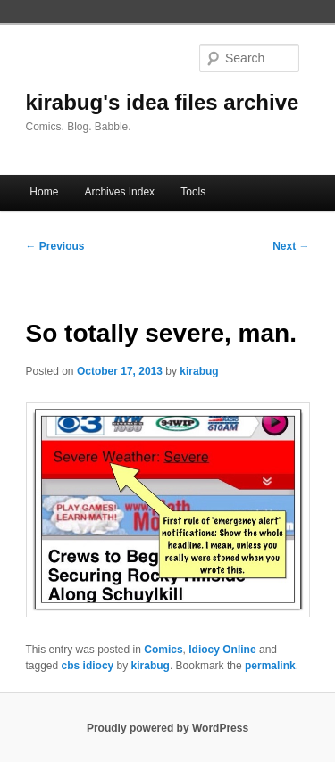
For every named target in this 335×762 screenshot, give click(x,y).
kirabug (199, 371)
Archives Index (119, 192)
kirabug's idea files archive (162, 102)
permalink (270, 665)
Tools (192, 192)
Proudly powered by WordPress (167, 728)
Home (43, 192)
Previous (55, 246)
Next (290, 246)
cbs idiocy (88, 665)
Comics (163, 649)
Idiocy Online (221, 649)
